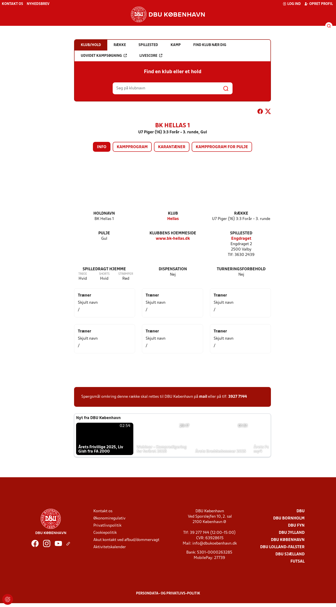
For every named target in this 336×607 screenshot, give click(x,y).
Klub (173, 214)
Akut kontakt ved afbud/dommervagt (126, 540)
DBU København (288, 540)
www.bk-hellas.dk (173, 239)
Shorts (104, 274)
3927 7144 (237, 397)
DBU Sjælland (290, 554)
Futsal (297, 561)
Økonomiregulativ (109, 518)
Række (241, 214)
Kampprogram (132, 147)
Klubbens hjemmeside (172, 233)
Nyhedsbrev (38, 4)
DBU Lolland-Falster (282, 547)
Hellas (173, 219)
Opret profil (318, 4)
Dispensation (173, 269)
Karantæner (171, 147)
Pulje (104, 233)
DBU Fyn (296, 526)
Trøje (82, 274)
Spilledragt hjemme (104, 269)
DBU (300, 511)
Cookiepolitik (105, 533)
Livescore (150, 55)
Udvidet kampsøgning (104, 55)
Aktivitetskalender (109, 547)
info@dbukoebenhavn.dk (214, 543)
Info (101, 147)
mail (203, 397)
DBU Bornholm (289, 518)
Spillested (241, 233)
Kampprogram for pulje (222, 147)
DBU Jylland (292, 533)
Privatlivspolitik (107, 526)
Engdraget (241, 239)
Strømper (125, 274)
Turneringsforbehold (241, 269)
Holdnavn (104, 214)
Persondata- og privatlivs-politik (168, 593)
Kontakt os (12, 4)
